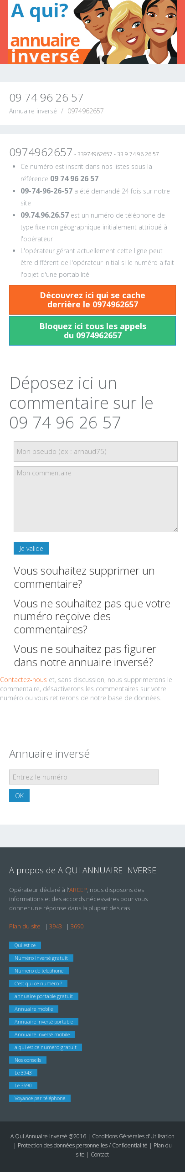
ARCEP (78, 890)
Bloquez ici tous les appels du (92, 331)
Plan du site (25, 926)
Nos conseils (28, 1059)
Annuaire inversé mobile (42, 1034)
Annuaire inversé (33, 111)
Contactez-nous (23, 679)
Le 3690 (23, 1085)
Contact (100, 1154)
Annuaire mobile (34, 1008)
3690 (77, 926)
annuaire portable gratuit (44, 996)
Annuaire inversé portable (44, 1021)
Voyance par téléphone (40, 1098)
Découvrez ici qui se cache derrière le (92, 300)
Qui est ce (25, 945)
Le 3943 (23, 1072)
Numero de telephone (39, 970)
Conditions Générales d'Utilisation (133, 1136)
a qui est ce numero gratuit (46, 1047)
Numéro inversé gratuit (41, 957)
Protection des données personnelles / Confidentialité (83, 1145)
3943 (55, 926)
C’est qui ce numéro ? (38, 983)
